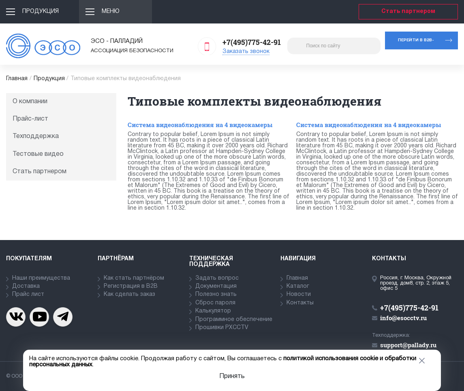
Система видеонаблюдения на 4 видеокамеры (200, 125)
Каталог (298, 286)
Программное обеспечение (233, 319)
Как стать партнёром (134, 278)
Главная (17, 78)
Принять (232, 376)
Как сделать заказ (129, 294)
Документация (216, 286)
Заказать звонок (245, 51)
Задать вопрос (217, 278)
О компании (30, 101)
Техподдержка (36, 136)
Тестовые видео (38, 154)
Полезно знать (216, 294)
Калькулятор (213, 311)
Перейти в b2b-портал (416, 43)
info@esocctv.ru (403, 318)
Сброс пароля (215, 303)
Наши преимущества (41, 278)
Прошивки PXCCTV (221, 327)
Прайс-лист (30, 119)
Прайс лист (28, 294)
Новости (299, 294)
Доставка (26, 286)
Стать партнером (408, 11)
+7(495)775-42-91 (251, 42)
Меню (111, 11)
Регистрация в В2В (131, 286)
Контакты (300, 303)
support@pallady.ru (408, 345)
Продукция (40, 11)
